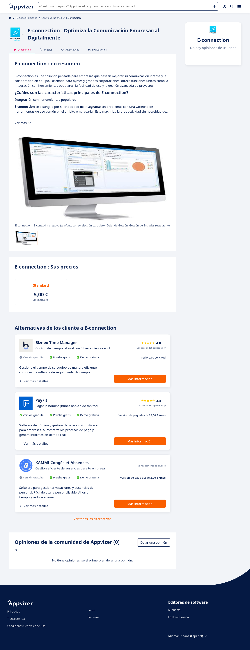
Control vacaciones (51, 17)
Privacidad (13, 611)
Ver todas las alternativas (92, 519)
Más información (140, 379)
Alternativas (70, 49)
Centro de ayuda (178, 617)
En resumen (22, 49)
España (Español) (194, 636)
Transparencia (16, 618)
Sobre (91, 610)
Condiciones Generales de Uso (26, 626)
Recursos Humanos (26, 17)
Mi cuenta (174, 610)
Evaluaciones (97, 49)
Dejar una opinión (153, 542)
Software (93, 617)
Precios (46, 49)
